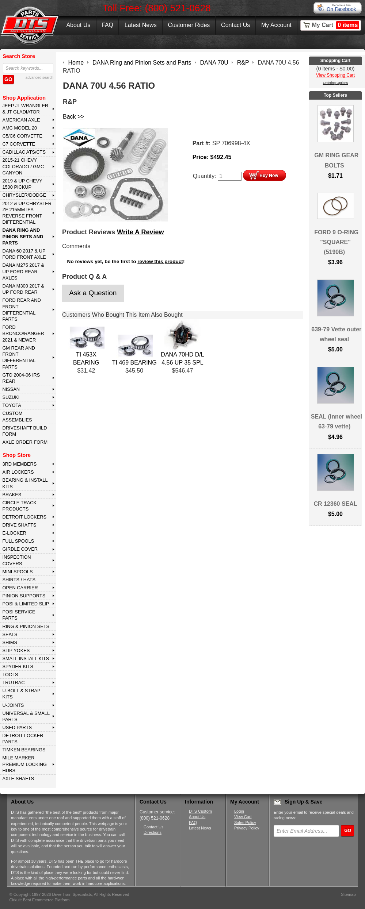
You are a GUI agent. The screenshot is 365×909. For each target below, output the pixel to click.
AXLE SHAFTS (18, 778)
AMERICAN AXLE (21, 120)
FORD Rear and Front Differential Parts (21, 309)
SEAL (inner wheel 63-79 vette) (336, 421)
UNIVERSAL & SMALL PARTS (26, 716)
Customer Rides (189, 25)
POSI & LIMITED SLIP (25, 603)
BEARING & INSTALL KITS (24, 483)
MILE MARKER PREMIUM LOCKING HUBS (24, 764)
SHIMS (9, 642)
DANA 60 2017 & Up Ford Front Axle (24, 254)
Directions (152, 832)
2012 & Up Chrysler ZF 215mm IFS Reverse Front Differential (27, 213)
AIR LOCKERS (18, 472)
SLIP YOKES (16, 650)
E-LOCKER (14, 533)
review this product (160, 261)
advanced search (39, 78)
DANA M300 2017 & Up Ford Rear (23, 289)
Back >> (73, 116)
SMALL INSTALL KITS (25, 658)
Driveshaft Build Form (24, 431)
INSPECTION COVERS (16, 560)
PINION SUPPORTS (23, 595)
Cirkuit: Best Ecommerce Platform (39, 900)
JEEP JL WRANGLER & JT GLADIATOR (25, 109)
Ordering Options (335, 83)
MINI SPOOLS (17, 571)
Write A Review (140, 232)
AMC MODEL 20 (19, 128)
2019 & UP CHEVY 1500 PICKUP (22, 184)
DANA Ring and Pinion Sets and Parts (22, 236)
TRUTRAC (13, 682)
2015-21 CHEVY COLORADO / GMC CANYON (23, 166)
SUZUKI (10, 397)
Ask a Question (93, 293)
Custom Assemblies (17, 416)
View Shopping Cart (335, 75)
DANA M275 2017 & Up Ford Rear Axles (23, 271)
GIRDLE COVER (20, 549)
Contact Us (235, 25)
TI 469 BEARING (134, 362)
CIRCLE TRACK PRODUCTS (19, 506)
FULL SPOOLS (18, 541)
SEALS (9, 634)
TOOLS (10, 674)
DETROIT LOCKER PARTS (22, 738)
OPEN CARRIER (20, 587)
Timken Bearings (23, 749)
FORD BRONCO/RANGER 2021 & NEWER (23, 333)
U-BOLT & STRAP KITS (21, 694)
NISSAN (11, 389)
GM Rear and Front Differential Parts (18, 357)
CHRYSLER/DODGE (24, 195)
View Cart (242, 816)
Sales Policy (245, 822)
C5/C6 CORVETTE (22, 136)
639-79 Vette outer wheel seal (336, 334)
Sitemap (348, 894)
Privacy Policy (246, 828)
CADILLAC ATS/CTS (24, 152)
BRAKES (11, 494)
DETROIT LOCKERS (24, 517)
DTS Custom (200, 811)
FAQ (107, 25)
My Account (276, 25)
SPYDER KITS (17, 666)
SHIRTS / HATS (18, 579)
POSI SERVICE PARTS (18, 615)
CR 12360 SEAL (335, 504)
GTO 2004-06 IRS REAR (21, 378)
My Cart (336, 25)
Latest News (141, 25)
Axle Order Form (24, 442)
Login (239, 811)
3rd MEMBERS (19, 464)
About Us (78, 25)
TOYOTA (11, 405)
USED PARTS (17, 727)
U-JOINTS (13, 705)
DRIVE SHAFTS (19, 525)
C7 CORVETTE (18, 144)
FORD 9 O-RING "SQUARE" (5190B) (336, 242)
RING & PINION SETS (25, 626)
